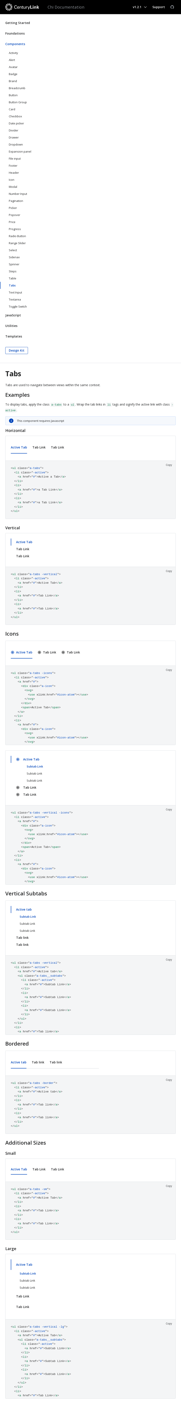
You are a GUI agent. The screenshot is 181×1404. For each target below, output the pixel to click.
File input (15, 159)
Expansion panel (20, 151)
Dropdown (16, 144)
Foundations (15, 33)
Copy (169, 465)
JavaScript (13, 315)
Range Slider (17, 243)
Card (12, 109)
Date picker (16, 123)
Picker (13, 208)
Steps (13, 271)
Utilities (11, 326)
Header (14, 173)
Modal (13, 187)
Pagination (16, 201)
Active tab (24, 909)
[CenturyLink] (23, 7)
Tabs (12, 285)
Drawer (14, 137)
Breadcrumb (17, 88)
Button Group (18, 102)
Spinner (14, 264)
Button (13, 95)
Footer (13, 166)
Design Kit (16, 350)
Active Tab (19, 447)
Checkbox (15, 116)
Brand (13, 81)
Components (15, 44)
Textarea (15, 299)
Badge (13, 74)
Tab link (22, 937)
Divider (13, 130)
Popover (14, 215)
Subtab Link (35, 766)
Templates (13, 336)
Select (13, 250)
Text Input (15, 292)
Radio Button (17, 236)
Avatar (13, 67)
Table (12, 278)
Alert (12, 60)
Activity (13, 53)
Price (12, 222)
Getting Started (17, 23)
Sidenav (14, 257)
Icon (11, 180)
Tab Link (39, 447)
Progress (15, 229)
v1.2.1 (137, 7)
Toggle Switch (18, 306)
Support (158, 7)
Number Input (18, 194)
